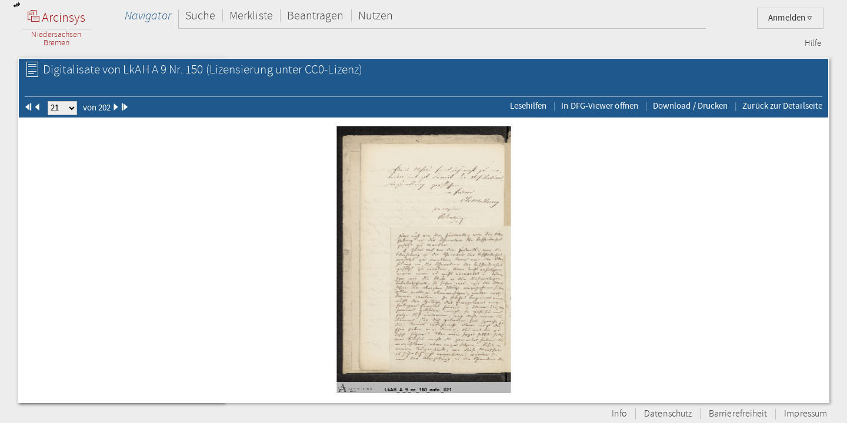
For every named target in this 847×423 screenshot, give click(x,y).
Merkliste (251, 15)
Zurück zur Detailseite (782, 106)
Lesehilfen (528, 106)
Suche (200, 15)
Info (619, 413)
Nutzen (375, 15)
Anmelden (790, 18)
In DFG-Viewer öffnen (599, 106)
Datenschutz (668, 413)
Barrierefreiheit (738, 413)
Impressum (805, 413)
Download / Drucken (690, 106)
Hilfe (813, 43)
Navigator (148, 15)
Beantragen (315, 15)
